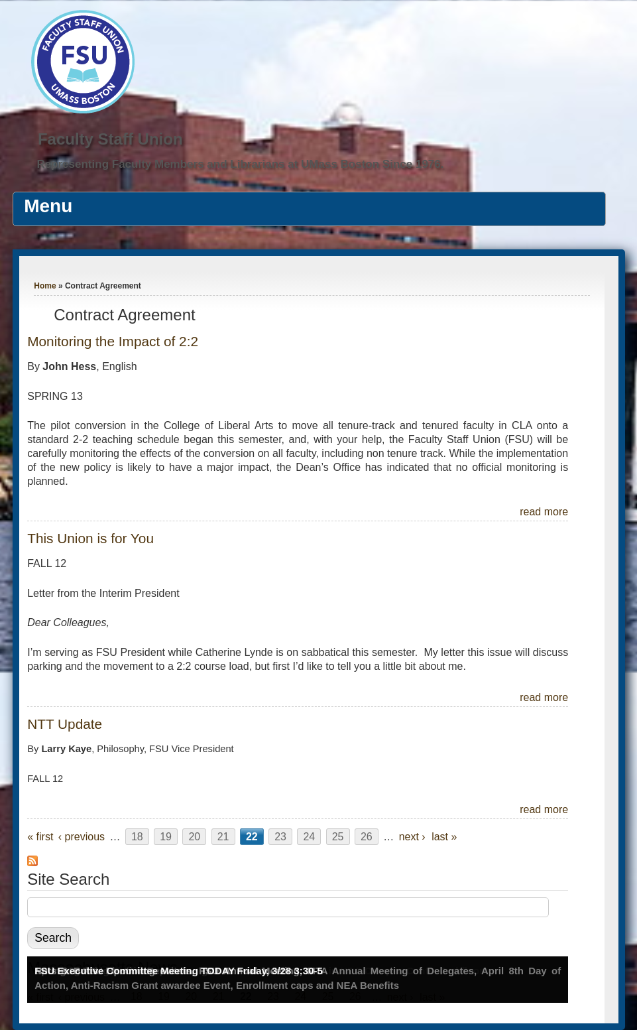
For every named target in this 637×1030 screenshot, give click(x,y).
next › (412, 836)
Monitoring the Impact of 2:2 (112, 341)
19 (166, 836)
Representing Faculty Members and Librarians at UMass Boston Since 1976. (239, 164)
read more (544, 511)
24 (309, 836)
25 (338, 836)
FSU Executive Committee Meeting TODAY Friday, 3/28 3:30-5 (178, 970)
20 (194, 836)
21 (223, 836)
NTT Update (64, 724)
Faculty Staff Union (110, 139)
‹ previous (81, 836)
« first (40, 836)
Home (45, 285)
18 (137, 836)
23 (280, 836)
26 (367, 836)
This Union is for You (90, 538)
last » (444, 836)
